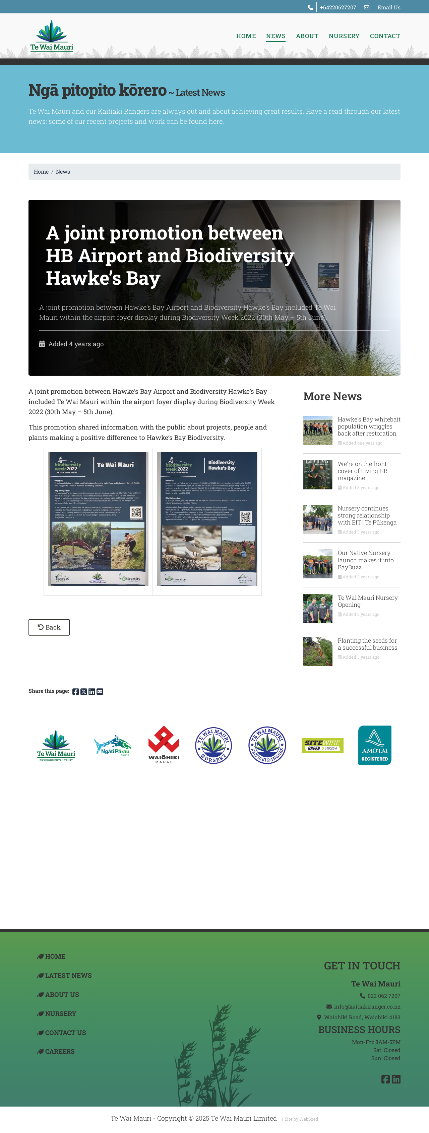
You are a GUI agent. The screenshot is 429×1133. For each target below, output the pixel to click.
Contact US (65, 1032)
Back (49, 627)
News (276, 36)
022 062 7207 (384, 995)
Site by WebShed (301, 1119)
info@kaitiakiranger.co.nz (367, 1006)
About (307, 36)
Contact (385, 36)
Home (246, 36)
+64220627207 (338, 7)
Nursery (344, 36)
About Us (62, 994)
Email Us (389, 7)
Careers (60, 1051)
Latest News (68, 975)
